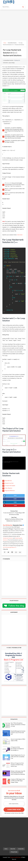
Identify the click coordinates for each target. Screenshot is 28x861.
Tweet (10, 495)
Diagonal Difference (10, 490)
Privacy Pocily (14, 852)
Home (6, 848)
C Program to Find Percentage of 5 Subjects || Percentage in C (17, 749)
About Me (12, 848)
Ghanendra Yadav (17, 525)
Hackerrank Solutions (8, 538)
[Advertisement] (14, 25)
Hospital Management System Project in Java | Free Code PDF (18, 732)
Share (9, 498)
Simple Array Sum (9, 483)
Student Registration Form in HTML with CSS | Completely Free (18, 757)
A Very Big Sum (8, 488)
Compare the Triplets (10, 485)
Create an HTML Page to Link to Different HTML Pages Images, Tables (18, 781)
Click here (19, 235)
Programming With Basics (15, 857)
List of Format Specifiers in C (9, 547)
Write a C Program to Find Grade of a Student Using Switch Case (17, 764)
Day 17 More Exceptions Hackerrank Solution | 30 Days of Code (18, 724)
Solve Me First (8, 480)
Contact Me (20, 848)
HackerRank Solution (8, 60)
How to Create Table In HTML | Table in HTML (18, 740)
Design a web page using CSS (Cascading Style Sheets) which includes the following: (18, 772)
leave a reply (11, 62)
